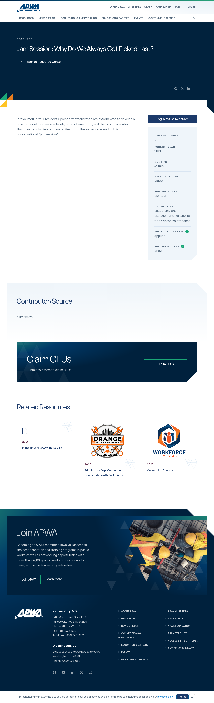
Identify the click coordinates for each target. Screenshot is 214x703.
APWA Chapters (178, 611)
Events (138, 18)
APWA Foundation (179, 625)
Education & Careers (115, 18)
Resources (26, 18)
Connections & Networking (78, 18)
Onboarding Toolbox (163, 470)
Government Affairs (161, 18)
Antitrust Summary (181, 648)
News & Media (47, 18)
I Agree (182, 696)
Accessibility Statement (184, 640)
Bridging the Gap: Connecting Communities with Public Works (105, 475)
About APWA (117, 7)
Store (148, 7)
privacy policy (165, 696)
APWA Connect (177, 618)
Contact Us (163, 7)
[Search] (194, 18)
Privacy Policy (177, 633)
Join (177, 7)
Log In (191, 7)
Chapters (134, 7)
